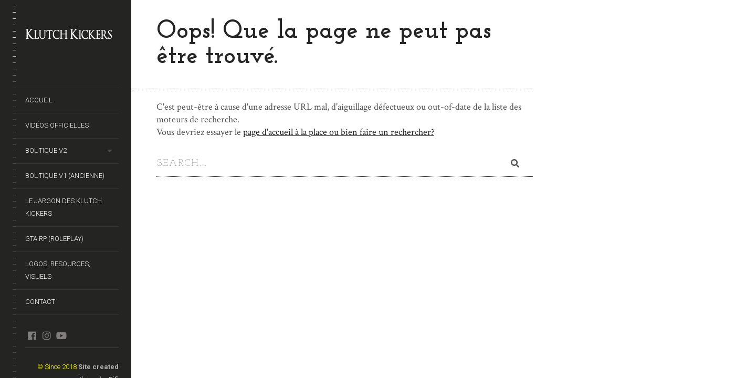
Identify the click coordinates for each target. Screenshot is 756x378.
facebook (31, 335)
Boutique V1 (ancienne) (64, 176)
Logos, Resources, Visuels (57, 270)
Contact (40, 302)
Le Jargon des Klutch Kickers (63, 207)
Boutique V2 (46, 150)
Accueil (38, 100)
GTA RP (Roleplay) (54, 239)
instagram (46, 335)
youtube (61, 335)
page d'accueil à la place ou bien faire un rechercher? (338, 132)
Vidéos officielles (57, 125)
